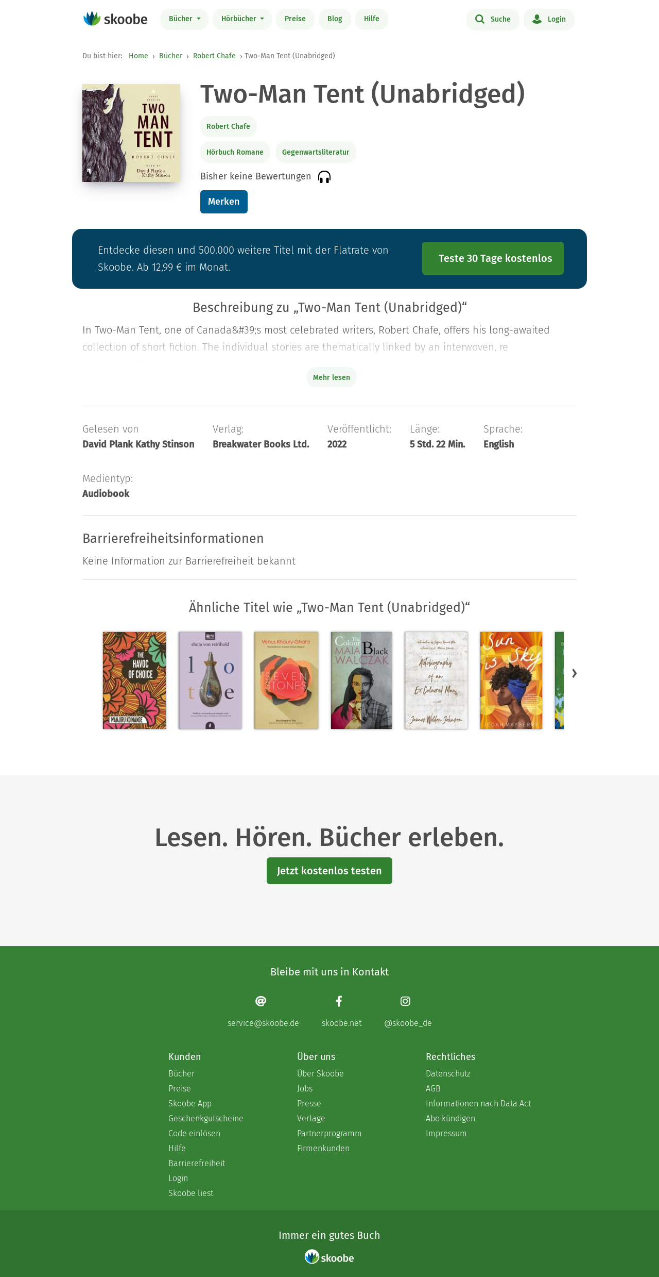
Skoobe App (190, 1103)
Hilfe (371, 18)
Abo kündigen (450, 1118)
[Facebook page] (341, 1011)
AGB (433, 1088)
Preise (295, 18)
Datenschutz (448, 1074)
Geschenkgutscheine (206, 1118)
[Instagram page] (408, 1011)
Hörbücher (239, 18)
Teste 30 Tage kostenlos (495, 258)
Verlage (311, 1118)
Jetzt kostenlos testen (329, 871)
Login (549, 18)
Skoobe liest (190, 1193)
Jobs (305, 1088)
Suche (493, 18)
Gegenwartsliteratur (316, 152)
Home (138, 56)
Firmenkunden (323, 1148)
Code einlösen (194, 1133)
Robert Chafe (214, 56)
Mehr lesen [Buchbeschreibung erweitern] (331, 377)
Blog (334, 18)
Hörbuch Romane (235, 152)
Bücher (182, 18)
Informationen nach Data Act (478, 1103)
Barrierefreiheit (196, 1163)
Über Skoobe (320, 1074)
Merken (223, 201)
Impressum (446, 1133)
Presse (309, 1103)
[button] (574, 673)
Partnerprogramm (329, 1133)
